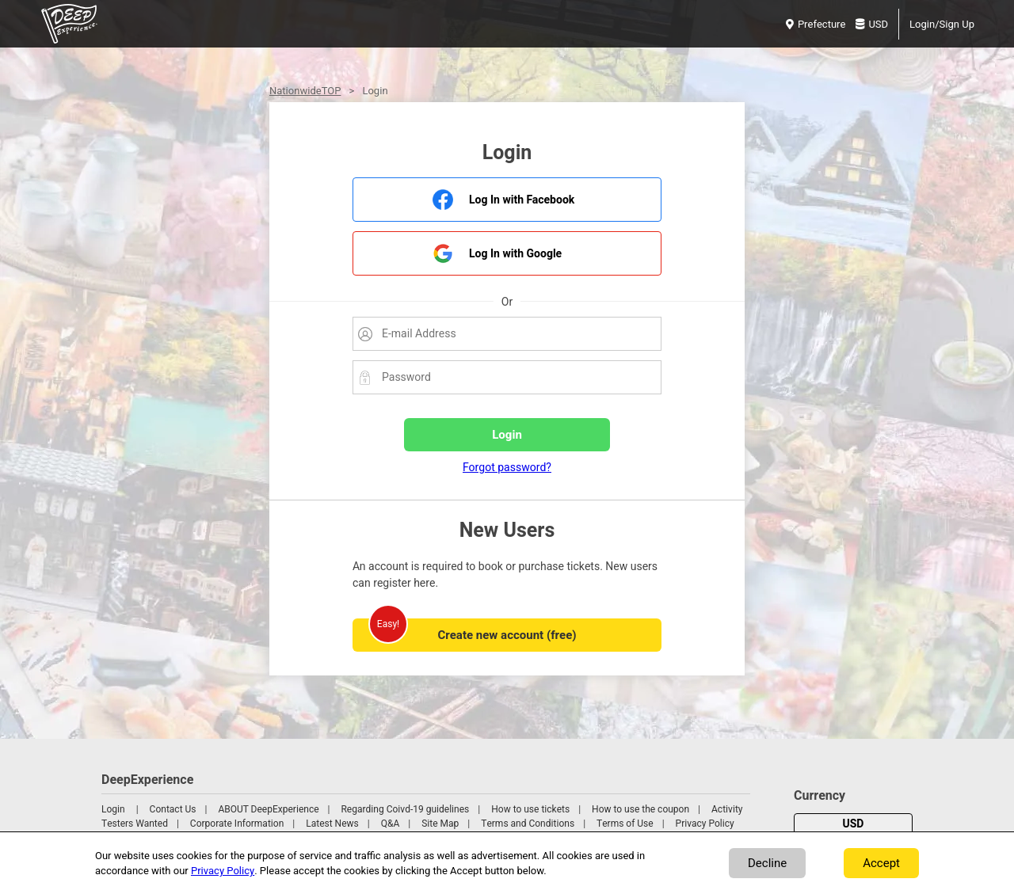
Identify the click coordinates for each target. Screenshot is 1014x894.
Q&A (390, 823)
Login (113, 809)
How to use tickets (530, 809)
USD (872, 24)
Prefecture (815, 24)
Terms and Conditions (527, 823)
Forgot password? (507, 467)
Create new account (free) (506, 635)
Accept (881, 863)
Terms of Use (625, 823)
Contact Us (173, 809)
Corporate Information (237, 823)
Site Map (440, 823)
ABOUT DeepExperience (268, 809)
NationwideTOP (305, 90)
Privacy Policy (705, 823)
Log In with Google (515, 253)
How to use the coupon (640, 809)
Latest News (332, 823)
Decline (767, 863)
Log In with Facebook (521, 200)
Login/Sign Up (941, 24)
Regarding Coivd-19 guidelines (405, 809)
